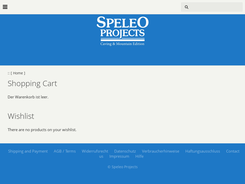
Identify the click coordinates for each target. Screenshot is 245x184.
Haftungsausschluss (202, 151)
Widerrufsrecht (95, 151)
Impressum (119, 156)
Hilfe (139, 156)
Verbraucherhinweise (160, 151)
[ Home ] (18, 73)
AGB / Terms (65, 151)
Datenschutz (125, 151)
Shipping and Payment (28, 151)
